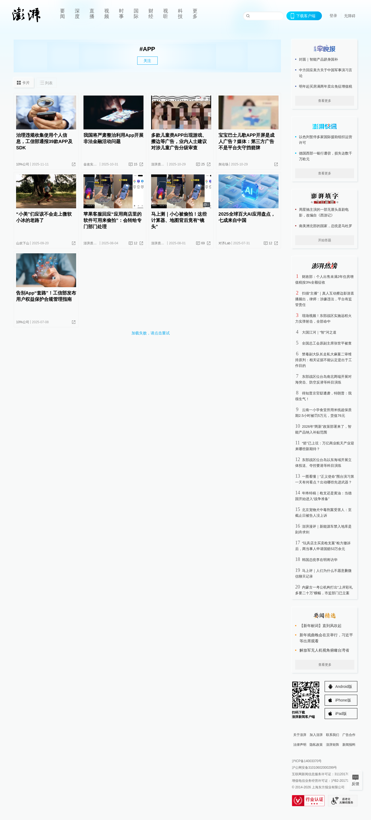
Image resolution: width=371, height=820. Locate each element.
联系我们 (332, 735)
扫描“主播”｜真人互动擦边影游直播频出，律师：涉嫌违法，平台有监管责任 (324, 299)
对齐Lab (225, 243)
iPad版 (341, 713)
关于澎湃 (299, 735)
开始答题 (324, 240)
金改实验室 (91, 164)
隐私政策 (316, 745)
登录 (333, 15)
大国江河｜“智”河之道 (319, 332)
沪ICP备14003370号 (307, 761)
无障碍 (349, 16)
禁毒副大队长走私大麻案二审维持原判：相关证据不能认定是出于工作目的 (323, 360)
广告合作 (348, 735)
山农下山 (22, 243)
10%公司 (22, 164)
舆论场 (223, 164)
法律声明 (299, 745)
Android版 (343, 686)
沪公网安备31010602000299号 (314, 768)
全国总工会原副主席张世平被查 (327, 343)
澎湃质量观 (159, 164)
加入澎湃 (316, 735)
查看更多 (324, 101)
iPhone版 (343, 700)
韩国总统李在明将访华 (319, 560)
